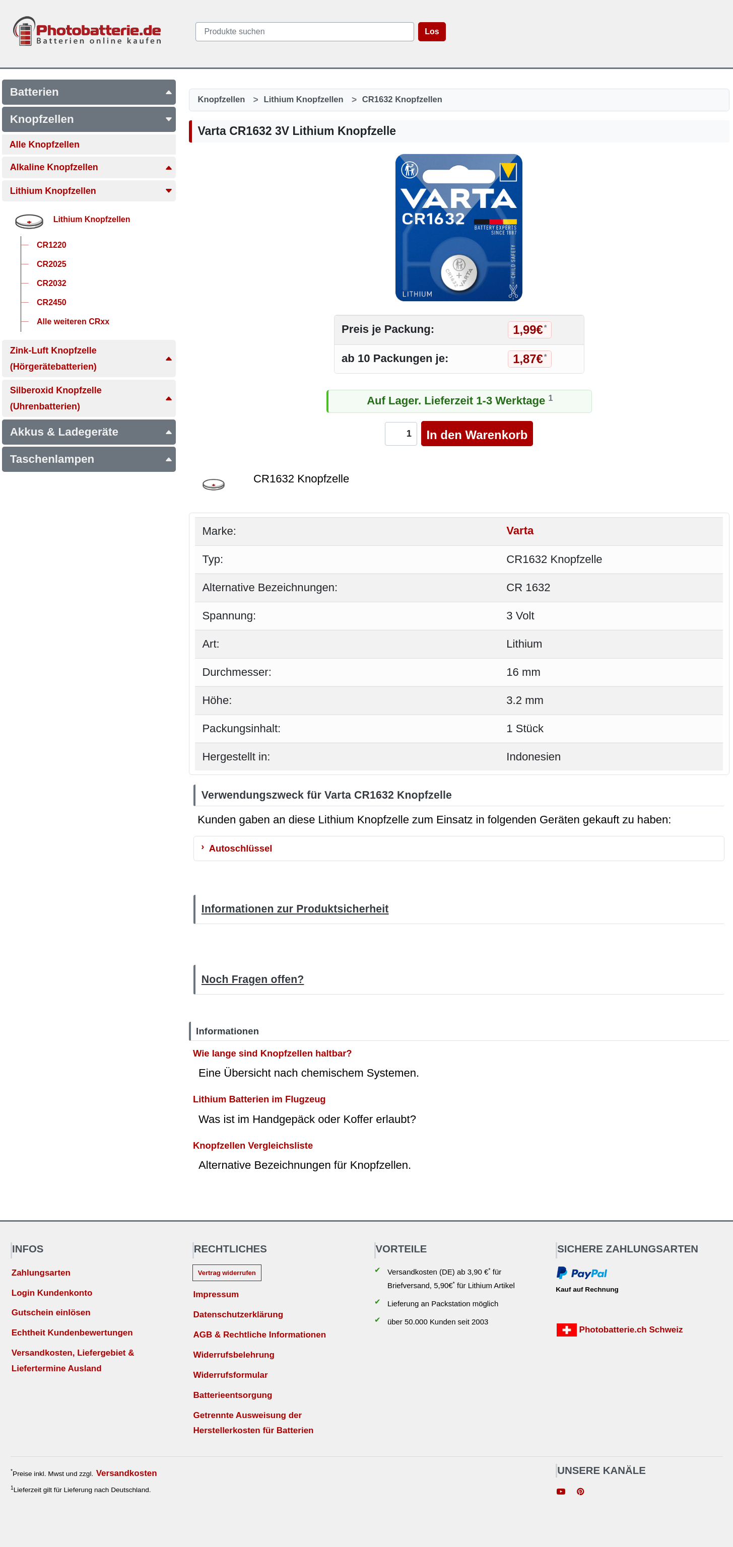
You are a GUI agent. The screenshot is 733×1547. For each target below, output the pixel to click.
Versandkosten (126, 1473)
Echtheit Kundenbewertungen (72, 1333)
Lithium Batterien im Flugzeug (259, 1099)
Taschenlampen (91, 459)
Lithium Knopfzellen (91, 191)
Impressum (216, 1294)
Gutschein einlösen (51, 1312)
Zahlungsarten (41, 1273)
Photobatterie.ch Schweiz (620, 1330)
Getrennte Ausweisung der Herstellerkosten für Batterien (253, 1423)
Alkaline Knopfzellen (91, 167)
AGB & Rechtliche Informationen (259, 1335)
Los (432, 31)
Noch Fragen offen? (253, 979)
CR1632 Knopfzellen (402, 99)
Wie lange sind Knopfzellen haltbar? (272, 1052)
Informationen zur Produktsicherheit (295, 909)
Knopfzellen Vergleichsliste (253, 1145)
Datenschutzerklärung (238, 1314)
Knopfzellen (91, 119)
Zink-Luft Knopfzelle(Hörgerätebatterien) (91, 358)
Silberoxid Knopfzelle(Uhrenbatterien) (91, 398)
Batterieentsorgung (232, 1395)
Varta (520, 531)
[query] (304, 31)
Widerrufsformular (230, 1375)
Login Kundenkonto (52, 1293)
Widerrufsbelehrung (233, 1355)
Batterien (91, 92)
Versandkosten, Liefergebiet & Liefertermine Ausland (73, 1360)
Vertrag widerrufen (227, 1273)
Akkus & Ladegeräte (91, 432)
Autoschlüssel (241, 848)
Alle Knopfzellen (45, 144)
